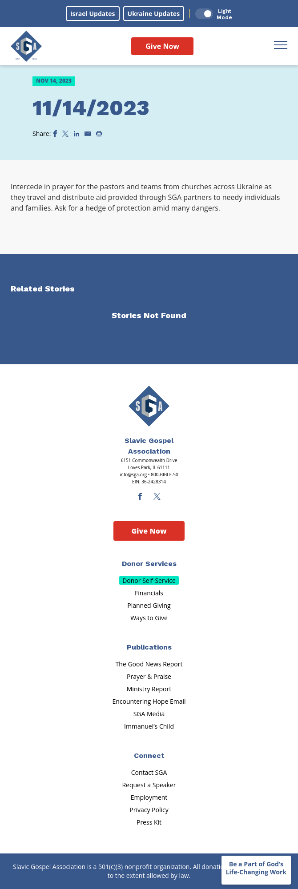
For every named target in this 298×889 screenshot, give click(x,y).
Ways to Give (149, 618)
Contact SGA (149, 772)
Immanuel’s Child (149, 726)
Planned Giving (148, 605)
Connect (149, 755)
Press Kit (149, 822)
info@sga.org (133, 474)
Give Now (162, 46)
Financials (149, 593)
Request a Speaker (149, 785)
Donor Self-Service (149, 580)
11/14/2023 (90, 107)
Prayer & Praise (149, 676)
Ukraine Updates (154, 13)
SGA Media (149, 714)
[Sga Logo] (26, 46)
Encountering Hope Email (149, 701)
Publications (149, 647)
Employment (149, 797)
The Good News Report (149, 664)
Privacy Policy (148, 809)
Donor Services (149, 563)
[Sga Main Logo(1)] (149, 406)
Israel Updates (92, 13)
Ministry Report (149, 689)
